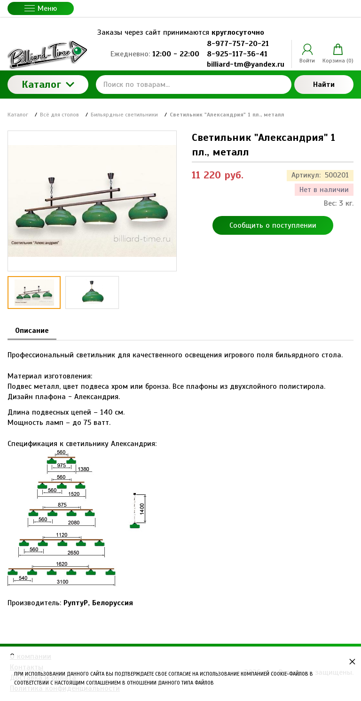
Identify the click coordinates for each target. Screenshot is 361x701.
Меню (40, 8)
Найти (324, 84)
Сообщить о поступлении (272, 225)
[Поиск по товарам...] (193, 84)
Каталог (48, 84)
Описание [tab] (32, 330)
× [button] (352, 661)
